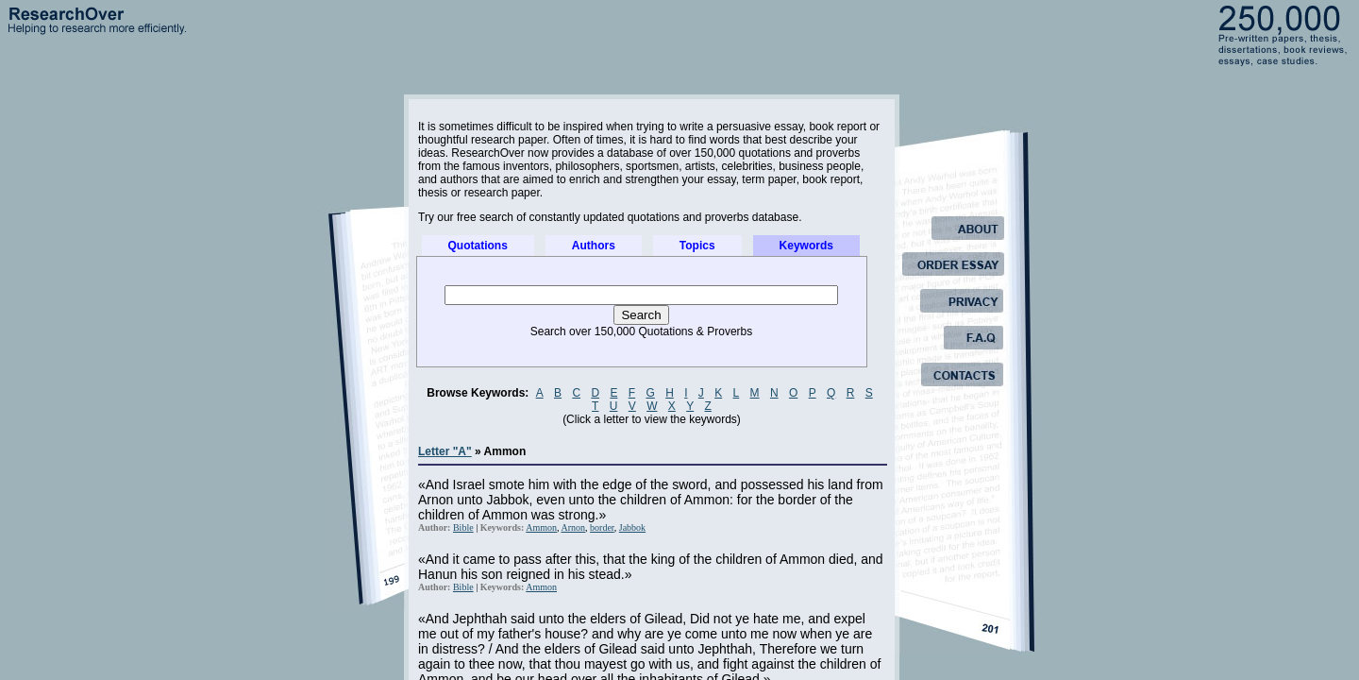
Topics (697, 245)
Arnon (574, 527)
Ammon (541, 527)
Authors (593, 245)
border (602, 527)
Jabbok (632, 527)
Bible (463, 527)
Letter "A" (445, 451)
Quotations (478, 245)
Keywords (806, 245)
